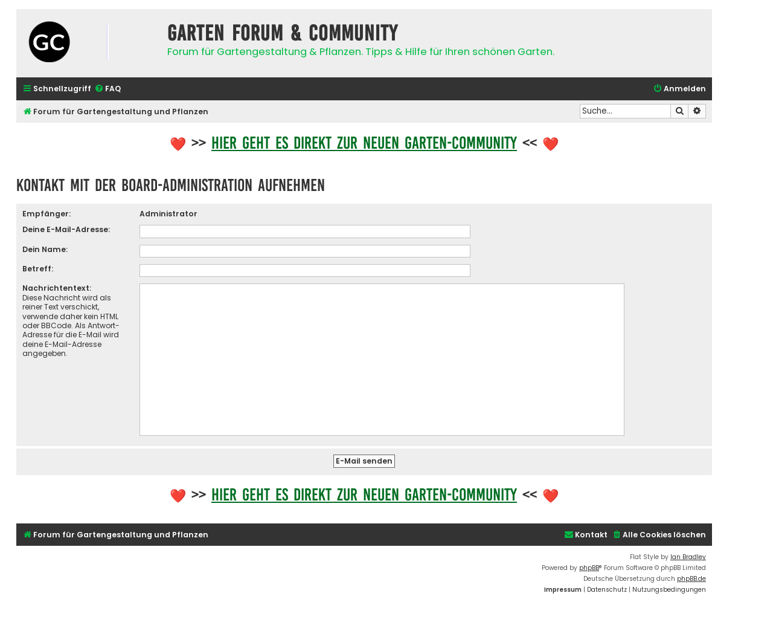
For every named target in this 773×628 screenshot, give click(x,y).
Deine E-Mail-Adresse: (66, 229)
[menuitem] (107, 89)
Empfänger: (46, 214)
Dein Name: (45, 249)
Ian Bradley (688, 557)
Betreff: (37, 269)
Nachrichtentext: (56, 288)
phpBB (589, 567)
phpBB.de (691, 578)
